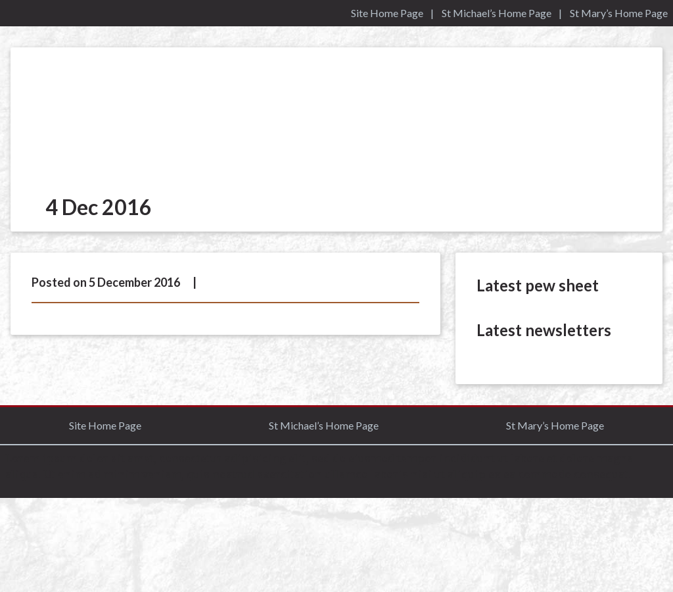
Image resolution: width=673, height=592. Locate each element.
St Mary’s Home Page (619, 13)
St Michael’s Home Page (496, 13)
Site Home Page (387, 13)
